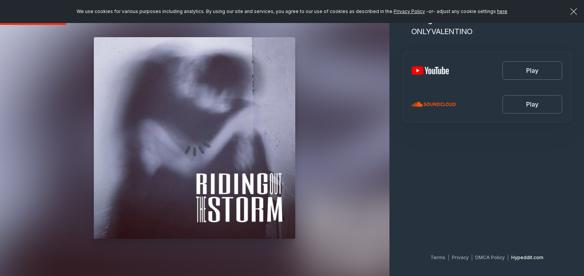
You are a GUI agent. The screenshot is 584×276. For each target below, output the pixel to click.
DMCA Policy (490, 257)
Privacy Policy (409, 11)
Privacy (460, 257)
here (502, 11)
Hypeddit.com (527, 257)
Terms (437, 257)
